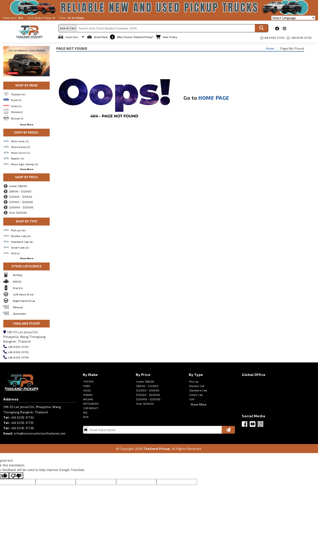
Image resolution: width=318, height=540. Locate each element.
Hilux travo (20, 146)
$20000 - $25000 (18, 206)
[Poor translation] (16, 475)
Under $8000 (15, 185)
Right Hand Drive (24, 299)
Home (270, 47)
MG (85, 411)
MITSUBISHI (90, 402)
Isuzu (16, 105)
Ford (16, 99)
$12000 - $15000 (17, 195)
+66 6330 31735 (301, 36)
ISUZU (87, 389)
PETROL (18, 274)
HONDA (88, 394)
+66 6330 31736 (18, 356)
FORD (86, 385)
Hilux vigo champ (24, 163)
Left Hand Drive (23, 293)
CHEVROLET (90, 407)
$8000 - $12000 (17, 190)
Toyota (18, 93)
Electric (18, 287)
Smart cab (20, 246)
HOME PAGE (213, 97)
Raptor (17, 157)
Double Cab (21, 235)
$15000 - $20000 (18, 201)
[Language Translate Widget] (293, 17)
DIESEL (17, 280)
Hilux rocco (20, 151)
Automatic (19, 312)
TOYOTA (88, 380)
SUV (15, 252)
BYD (86, 416)
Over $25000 (15, 211)
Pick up (18, 229)
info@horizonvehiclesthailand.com (40, 433)
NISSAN (88, 398)
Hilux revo (20, 140)
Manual (18, 306)
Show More (26, 123)
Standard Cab (22, 241)
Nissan (17, 117)
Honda (17, 111)
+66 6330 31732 (274, 36)
